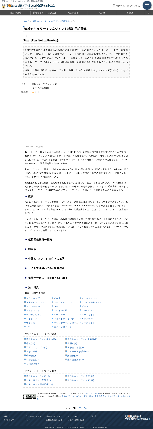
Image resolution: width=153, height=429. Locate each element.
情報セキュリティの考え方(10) (42, 339)
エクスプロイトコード (65, 327)
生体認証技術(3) (75, 359)
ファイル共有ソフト (92, 302)
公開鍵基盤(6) (33, 364)
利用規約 (6, 416)
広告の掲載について (54, 420)
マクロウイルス (34, 306)
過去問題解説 (16, 12)
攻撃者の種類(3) (75, 347)
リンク (27, 420)
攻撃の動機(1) (33, 351)
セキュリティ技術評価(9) (39, 380)
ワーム (57, 306)
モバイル (83, 408)
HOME (26, 21)
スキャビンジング (35, 302)
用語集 (130, 12)
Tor (28, 327)
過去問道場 (73, 12)
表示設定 (93, 416)
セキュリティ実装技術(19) (39, 384)
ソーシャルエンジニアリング (68, 302)
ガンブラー (87, 318)
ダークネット (88, 323)
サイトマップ (8, 420)
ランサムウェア (34, 314)
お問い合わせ (73, 416)
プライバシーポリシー (34, 416)
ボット (85, 306)
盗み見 (57, 298)
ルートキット (88, 314)
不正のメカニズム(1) (36, 347)
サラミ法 (30, 323)
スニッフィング (89, 298)
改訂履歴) (95, 393)
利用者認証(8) (33, 359)
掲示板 (102, 12)
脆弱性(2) (72, 343)
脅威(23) (30, 343)
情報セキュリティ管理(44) (80, 376)
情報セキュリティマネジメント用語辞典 (51, 21)
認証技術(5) (73, 355)
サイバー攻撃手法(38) (78, 351)
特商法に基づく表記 (54, 416)
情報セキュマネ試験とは (44, 12)
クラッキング (33, 298)
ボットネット (33, 310)
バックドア (32, 318)
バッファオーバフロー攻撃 (67, 323)
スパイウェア (88, 310)
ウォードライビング (64, 318)
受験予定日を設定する (128, 6)
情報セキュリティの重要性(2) (82, 339)
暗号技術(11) (33, 355)
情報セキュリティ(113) (38, 376)
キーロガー (59, 314)
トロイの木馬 (60, 310)
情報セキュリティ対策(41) (80, 380)
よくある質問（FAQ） (77, 420)
